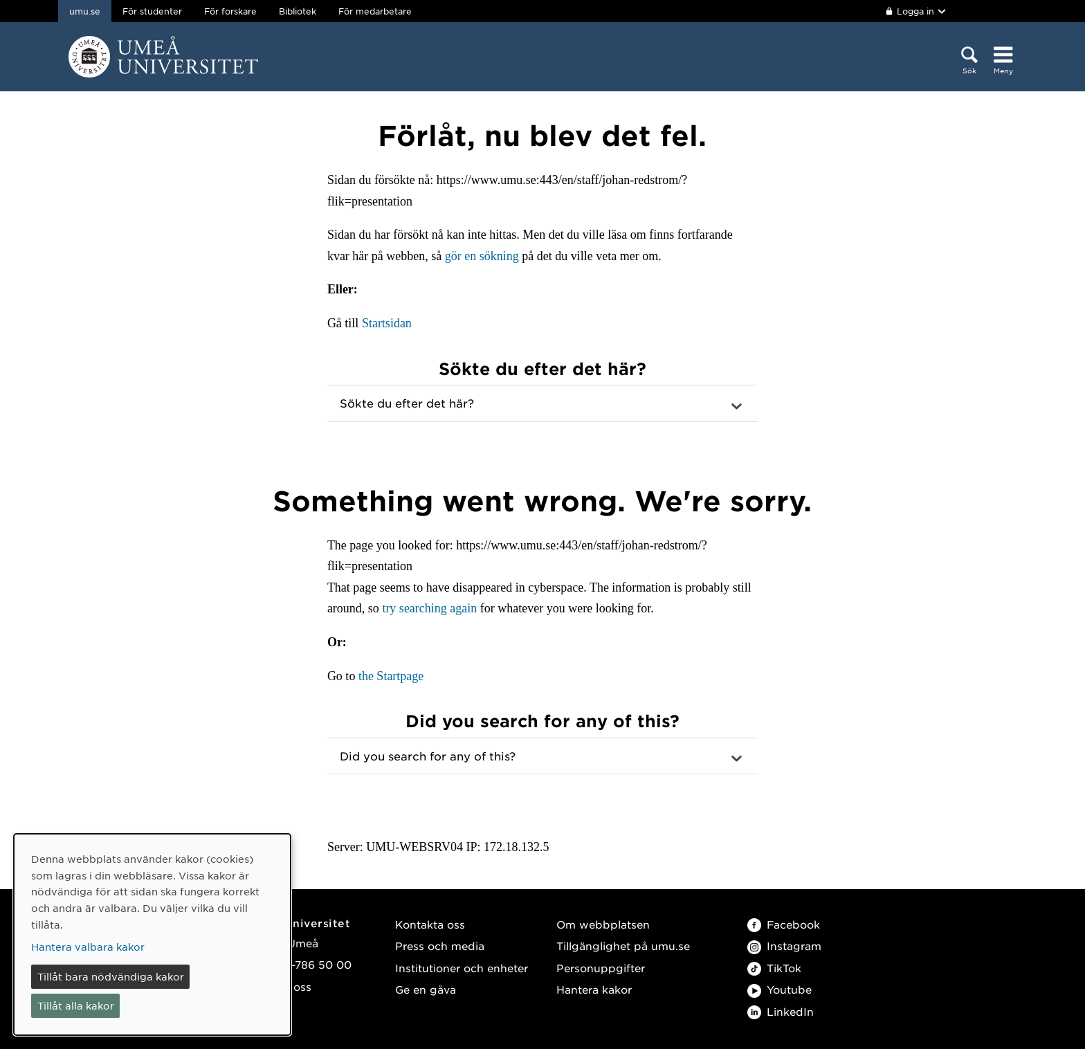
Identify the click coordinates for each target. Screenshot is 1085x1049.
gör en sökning (482, 256)
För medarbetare (375, 11)
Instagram (784, 945)
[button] (542, 403)
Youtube (779, 989)
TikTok (774, 967)
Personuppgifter (600, 967)
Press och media (439, 945)
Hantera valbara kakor (88, 946)
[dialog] (152, 934)
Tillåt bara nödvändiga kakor (110, 976)
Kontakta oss (430, 924)
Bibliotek (297, 11)
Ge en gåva (425, 989)
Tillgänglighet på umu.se (623, 945)
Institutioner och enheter (461, 967)
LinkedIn (780, 1011)
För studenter (152, 11)
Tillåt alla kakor (75, 1005)
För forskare (230, 11)
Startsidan (387, 323)
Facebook (783, 924)
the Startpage (390, 676)
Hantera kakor (594, 989)
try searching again (429, 608)
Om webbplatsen (603, 924)
